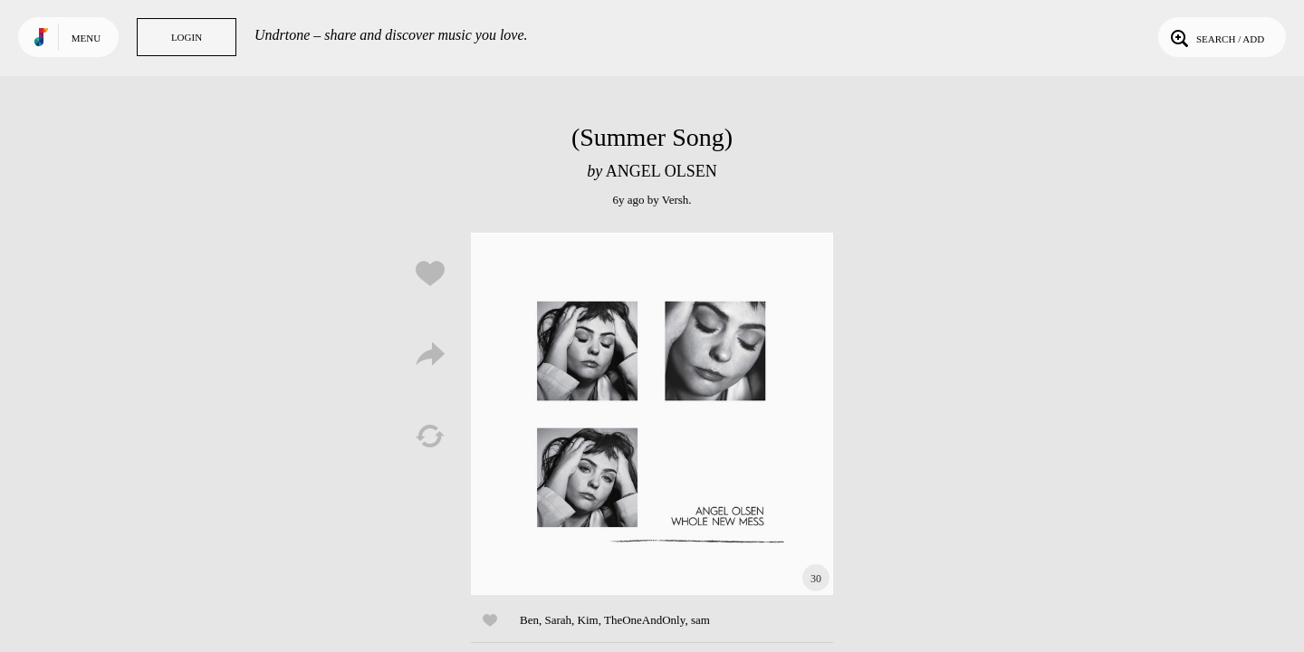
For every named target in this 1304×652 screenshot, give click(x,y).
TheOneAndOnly (644, 620)
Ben (529, 620)
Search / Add (1215, 37)
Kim (588, 620)
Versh (675, 199)
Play (652, 414)
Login (186, 37)
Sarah (557, 620)
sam (700, 620)
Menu (86, 38)
